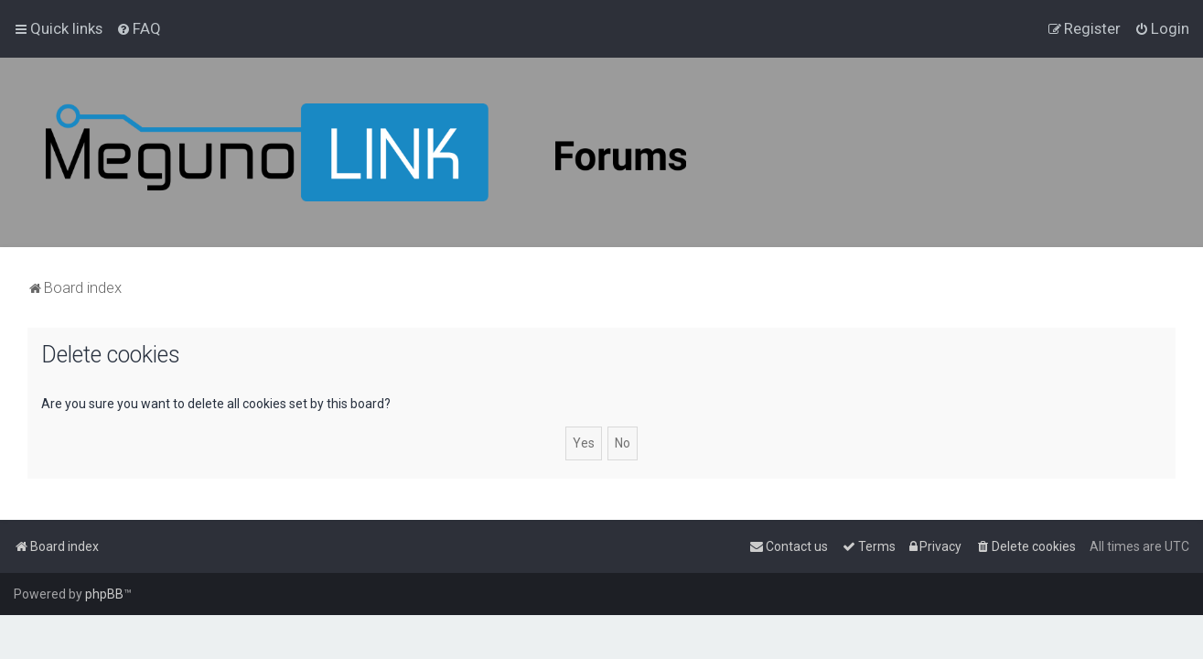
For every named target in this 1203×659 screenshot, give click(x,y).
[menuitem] (138, 28)
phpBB (104, 594)
